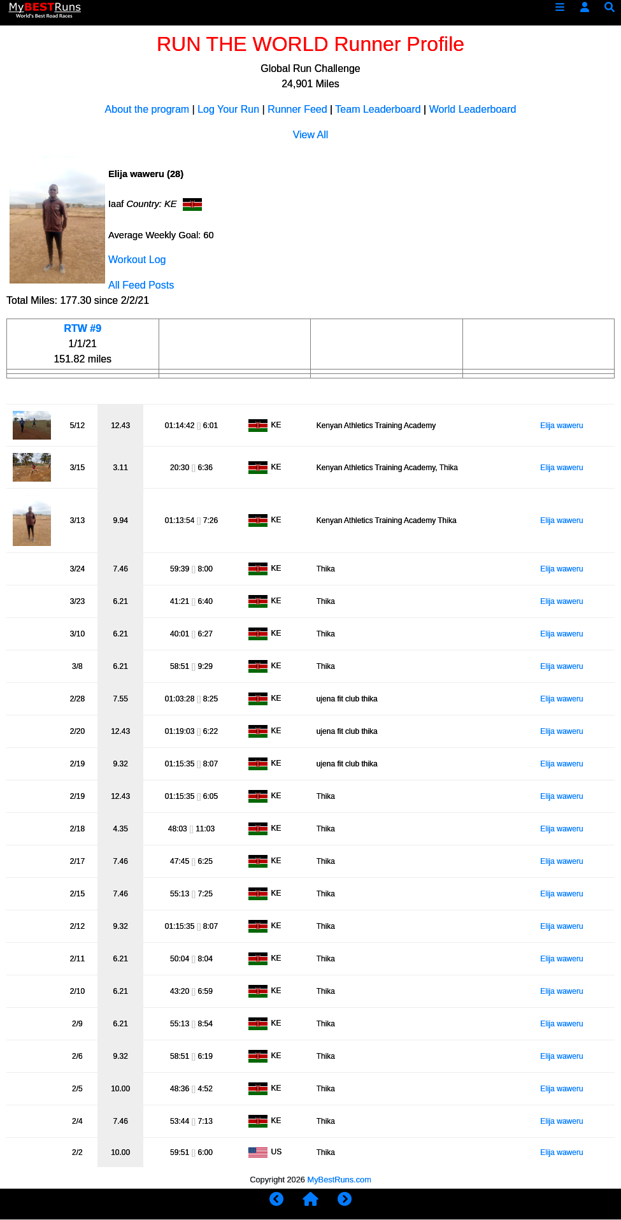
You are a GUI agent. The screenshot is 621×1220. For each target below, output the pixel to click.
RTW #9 (82, 328)
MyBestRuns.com (339, 1179)
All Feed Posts (141, 285)
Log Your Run (228, 109)
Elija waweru (561, 425)
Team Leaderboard (377, 109)
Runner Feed (297, 109)
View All (311, 134)
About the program (147, 109)
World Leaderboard (473, 109)
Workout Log (137, 259)
